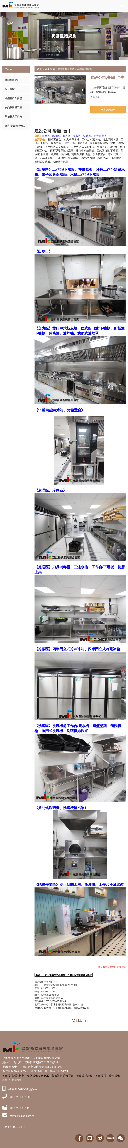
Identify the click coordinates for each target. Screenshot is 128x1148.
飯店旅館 (10, 89)
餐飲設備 (100, 1075)
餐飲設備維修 (84, 1075)
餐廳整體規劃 (12, 80)
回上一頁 (80, 1020)
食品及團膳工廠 (13, 107)
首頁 (39, 69)
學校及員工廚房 (13, 116)
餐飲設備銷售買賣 (63, 1075)
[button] (37, 90)
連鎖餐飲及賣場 (13, 98)
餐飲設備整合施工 (38, 1075)
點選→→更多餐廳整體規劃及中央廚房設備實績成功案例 (63, 974)
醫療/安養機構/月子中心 (17, 125)
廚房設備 (114, 1075)
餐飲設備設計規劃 (13, 1075)
